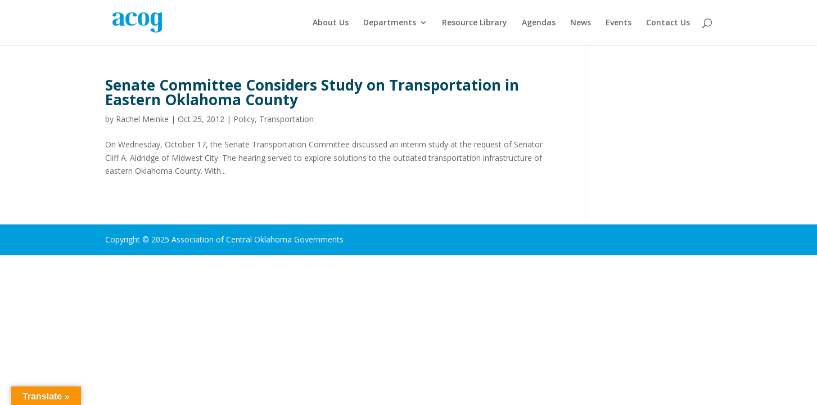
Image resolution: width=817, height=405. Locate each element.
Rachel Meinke (142, 119)
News (580, 23)
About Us (331, 23)
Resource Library (474, 23)
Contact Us (668, 23)
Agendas (539, 23)
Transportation (286, 119)
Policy (244, 119)
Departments (389, 23)
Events (618, 23)
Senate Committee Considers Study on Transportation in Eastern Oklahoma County (312, 92)
